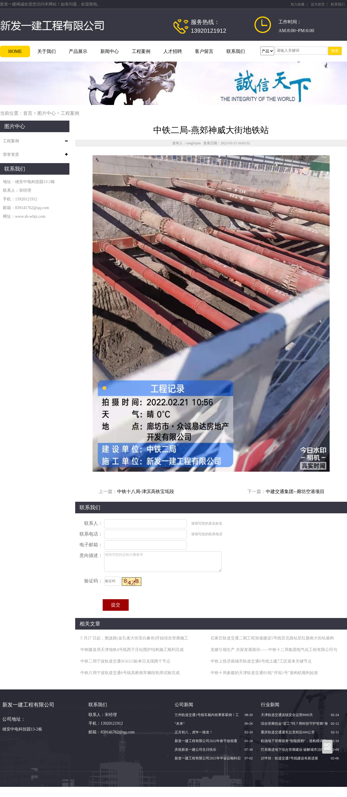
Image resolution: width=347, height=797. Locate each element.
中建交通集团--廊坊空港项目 (295, 491)
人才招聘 (172, 51)
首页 (27, 113)
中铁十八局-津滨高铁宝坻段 (145, 491)
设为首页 (318, 4)
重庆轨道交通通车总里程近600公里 (288, 732)
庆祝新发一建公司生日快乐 (195, 750)
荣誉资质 (11, 154)
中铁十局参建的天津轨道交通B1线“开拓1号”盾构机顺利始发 (264, 673)
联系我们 (338, 4)
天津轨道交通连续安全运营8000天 (287, 715)
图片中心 (46, 113)
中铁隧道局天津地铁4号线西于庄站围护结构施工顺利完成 (132, 649)
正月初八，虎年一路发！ (194, 732)
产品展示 (78, 51)
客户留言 (204, 51)
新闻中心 (109, 51)
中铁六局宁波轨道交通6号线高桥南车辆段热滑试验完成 (130, 673)
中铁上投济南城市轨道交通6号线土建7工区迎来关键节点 (261, 661)
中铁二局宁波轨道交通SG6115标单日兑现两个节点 (125, 661)
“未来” (180, 724)
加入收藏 (297, 4)
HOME (15, 51)
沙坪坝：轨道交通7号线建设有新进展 (289, 758)
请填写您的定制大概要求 (163, 561)
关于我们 (46, 51)
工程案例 (141, 51)
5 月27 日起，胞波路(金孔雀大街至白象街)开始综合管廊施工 (134, 638)
